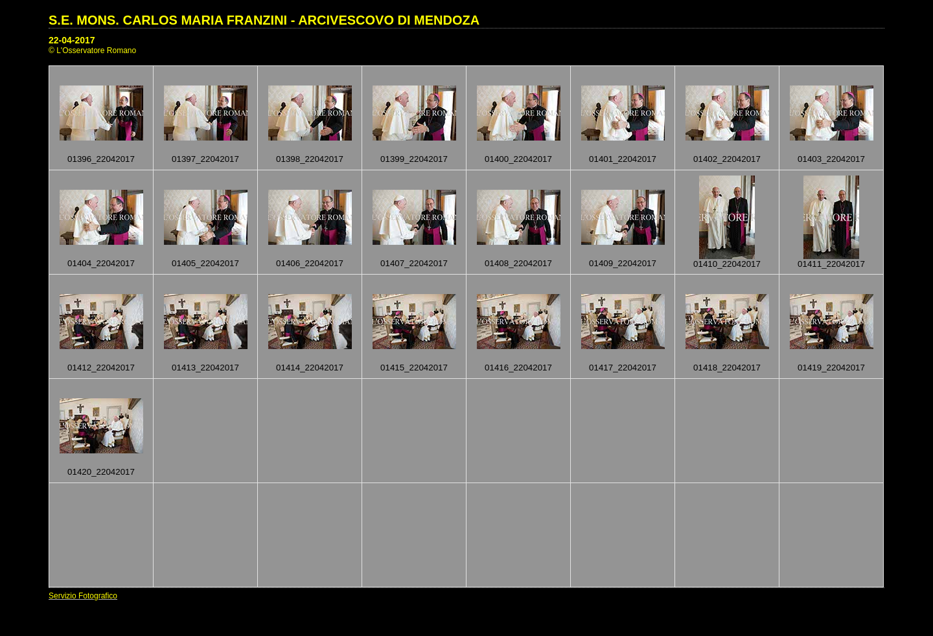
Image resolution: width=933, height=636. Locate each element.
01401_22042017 (622, 159)
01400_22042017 (518, 159)
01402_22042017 (727, 159)
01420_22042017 (101, 472)
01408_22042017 (518, 263)
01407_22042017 (414, 263)
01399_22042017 (414, 159)
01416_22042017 (518, 367)
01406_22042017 (309, 263)
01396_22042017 (101, 159)
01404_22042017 (101, 263)
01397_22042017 (205, 159)
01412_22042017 (101, 367)
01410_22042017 (727, 264)
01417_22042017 (622, 367)
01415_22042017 (414, 367)
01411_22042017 (831, 264)
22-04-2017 (72, 40)
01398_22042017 (309, 159)
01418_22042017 (727, 367)
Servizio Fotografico (83, 595)
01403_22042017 (831, 159)
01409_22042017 (622, 263)
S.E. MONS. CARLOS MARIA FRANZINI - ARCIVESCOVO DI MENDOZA (264, 20)
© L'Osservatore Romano (92, 50)
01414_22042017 (309, 367)
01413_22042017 (205, 367)
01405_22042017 (205, 263)
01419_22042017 (831, 367)
